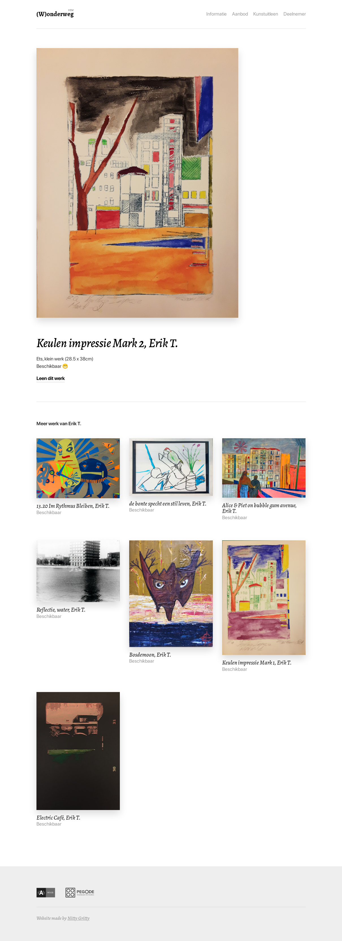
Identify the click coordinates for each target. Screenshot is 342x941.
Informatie (216, 14)
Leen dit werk (50, 378)
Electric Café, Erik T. (58, 818)
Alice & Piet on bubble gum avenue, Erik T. (259, 508)
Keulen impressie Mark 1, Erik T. (257, 663)
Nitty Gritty (79, 918)
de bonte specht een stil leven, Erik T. (168, 504)
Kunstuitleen (265, 14)
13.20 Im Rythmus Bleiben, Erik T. (73, 506)
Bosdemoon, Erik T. (150, 655)
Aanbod (240, 14)
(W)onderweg (55, 14)
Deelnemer (294, 14)
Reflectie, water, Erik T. (61, 610)
